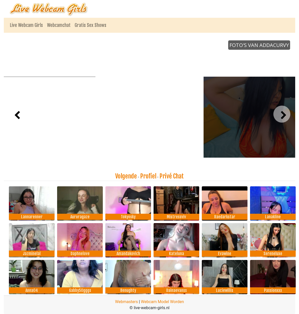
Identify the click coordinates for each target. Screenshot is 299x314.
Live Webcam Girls (26, 25)
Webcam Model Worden (162, 301)
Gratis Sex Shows (90, 25)
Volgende (126, 176)
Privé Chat (171, 176)
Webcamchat (59, 25)
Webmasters (126, 301)
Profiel (148, 176)
